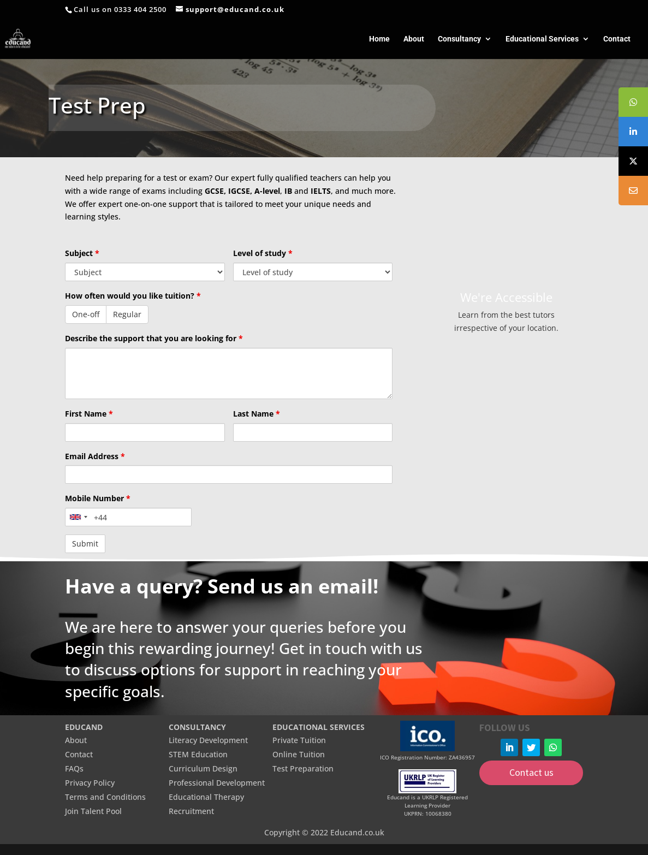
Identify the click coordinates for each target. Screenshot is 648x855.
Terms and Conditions (105, 797)
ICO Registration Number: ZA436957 (427, 757)
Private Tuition (299, 740)
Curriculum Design (203, 768)
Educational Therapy (206, 797)
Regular (127, 314)
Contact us (531, 772)
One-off (85, 314)
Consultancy (459, 39)
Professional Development (217, 782)
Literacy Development (208, 740)
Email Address (95, 456)
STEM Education (198, 754)
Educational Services (542, 39)
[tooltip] (633, 102)
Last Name (256, 413)
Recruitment (191, 811)
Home (379, 39)
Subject (82, 253)
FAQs (74, 768)
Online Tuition (298, 754)
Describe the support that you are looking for (154, 338)
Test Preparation (303, 768)
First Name (89, 413)
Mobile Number (97, 498)
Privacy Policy (90, 782)
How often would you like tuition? (133, 295)
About (413, 39)
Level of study (263, 253)
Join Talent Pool (93, 811)
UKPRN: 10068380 (427, 813)
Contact (617, 39)
